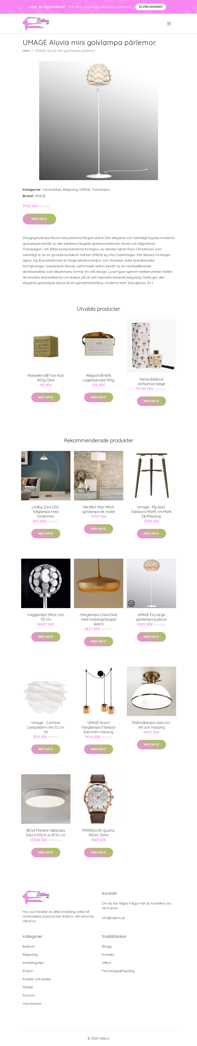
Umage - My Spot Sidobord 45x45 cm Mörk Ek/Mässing (151, 511)
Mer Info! (39, 219)
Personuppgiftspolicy (118, 971)
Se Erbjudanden (150, 6)
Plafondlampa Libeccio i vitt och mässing (151, 724)
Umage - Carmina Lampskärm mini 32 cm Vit (45, 727)
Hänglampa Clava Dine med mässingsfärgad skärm (98, 619)
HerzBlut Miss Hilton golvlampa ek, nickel (98, 509)
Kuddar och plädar (37, 979)
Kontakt (108, 954)
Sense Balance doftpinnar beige (151, 381)
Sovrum (29, 995)
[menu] (169, 23)
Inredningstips (33, 963)
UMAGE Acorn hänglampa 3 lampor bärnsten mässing (99, 727)
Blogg (106, 946)
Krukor (28, 971)
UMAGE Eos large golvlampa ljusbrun (151, 617)
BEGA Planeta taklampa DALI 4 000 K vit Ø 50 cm (45, 832)
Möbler (28, 987)
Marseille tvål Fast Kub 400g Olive (46, 377)
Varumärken (51, 189)
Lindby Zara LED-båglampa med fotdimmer (46, 511)
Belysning (70, 189)
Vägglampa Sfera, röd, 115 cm (45, 617)
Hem (26, 51)
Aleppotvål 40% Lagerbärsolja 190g (98, 377)
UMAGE (84, 189)
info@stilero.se (113, 918)
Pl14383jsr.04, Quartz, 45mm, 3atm (98, 832)
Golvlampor (101, 189)
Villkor (106, 963)
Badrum (29, 946)
